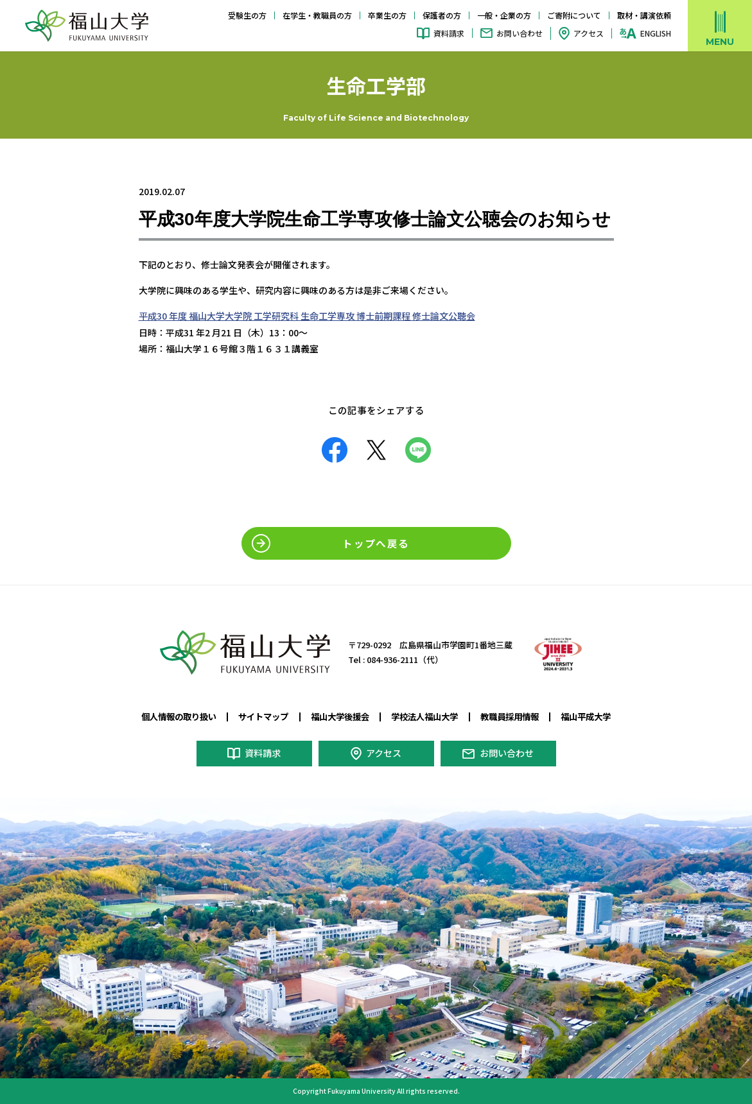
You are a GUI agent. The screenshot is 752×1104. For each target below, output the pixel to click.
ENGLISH (655, 33)
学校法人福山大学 (428, 716)
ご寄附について (574, 15)
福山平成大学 (598, 716)
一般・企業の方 (504, 15)
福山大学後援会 (337, 716)
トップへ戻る (375, 543)
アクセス (588, 33)
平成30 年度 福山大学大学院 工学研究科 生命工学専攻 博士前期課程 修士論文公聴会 (307, 315)
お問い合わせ (519, 33)
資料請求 (448, 33)
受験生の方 (247, 15)
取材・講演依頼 (644, 15)
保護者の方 (442, 15)
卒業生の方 (387, 15)
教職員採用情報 (516, 716)
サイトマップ (257, 716)
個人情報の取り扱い (167, 716)
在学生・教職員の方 (317, 15)
